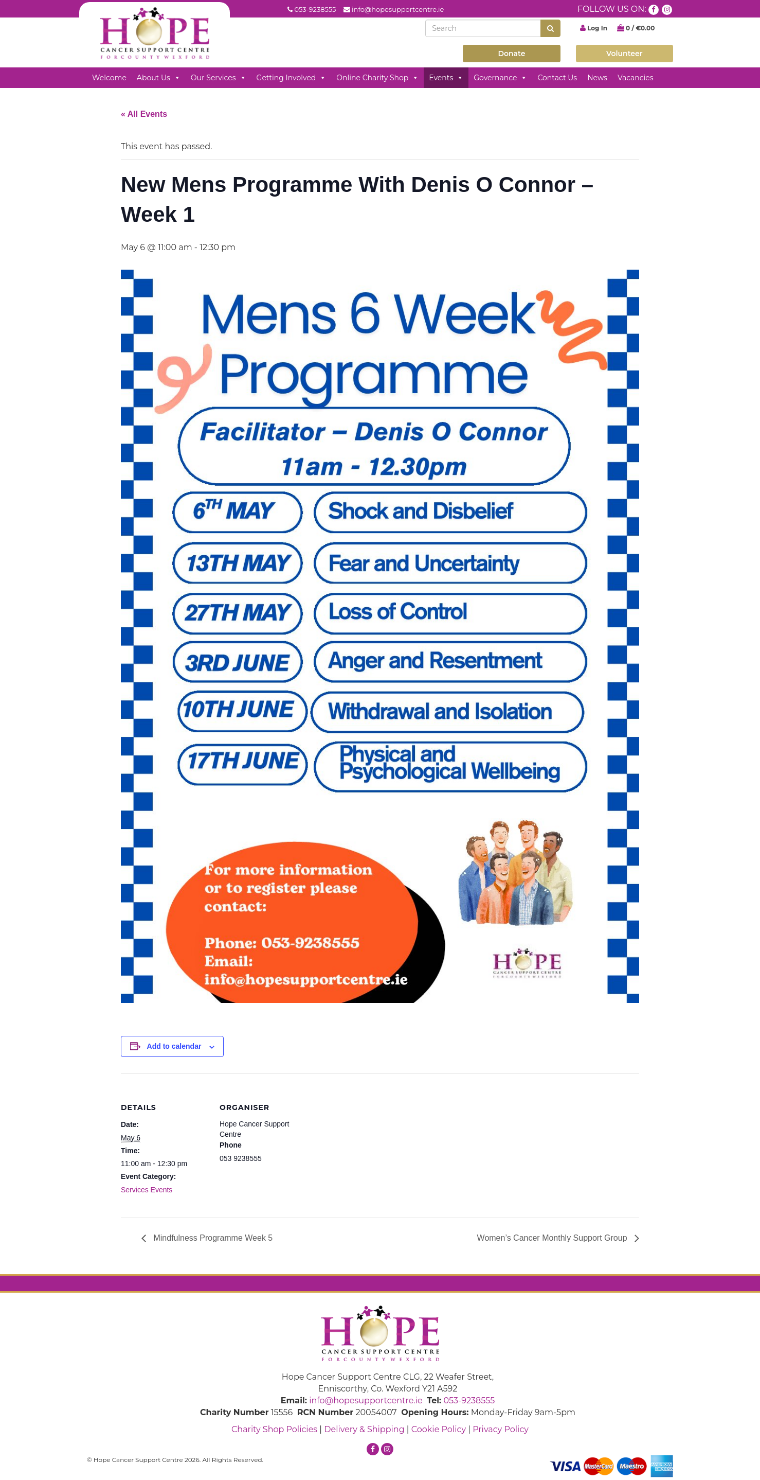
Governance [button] (500, 77)
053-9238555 (315, 9)
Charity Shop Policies (274, 1429)
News (597, 77)
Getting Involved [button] (292, 77)
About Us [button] (158, 77)
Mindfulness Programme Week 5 (212, 1238)
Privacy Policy (501, 1429)
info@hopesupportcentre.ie (398, 9)
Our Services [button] (218, 77)
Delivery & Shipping (364, 1429)
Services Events (146, 1190)
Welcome (109, 77)
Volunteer (624, 53)
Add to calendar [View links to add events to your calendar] (174, 1046)
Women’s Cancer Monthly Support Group (553, 1238)
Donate (511, 53)
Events (446, 77)
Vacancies (636, 77)
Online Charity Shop (377, 77)
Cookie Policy (438, 1429)
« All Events (144, 114)
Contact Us (557, 77)
